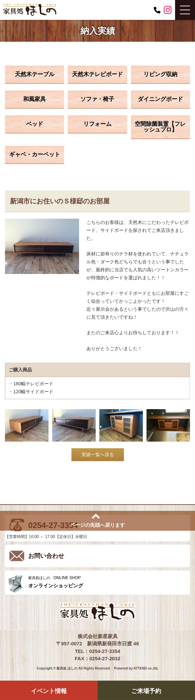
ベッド (34, 124)
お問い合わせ (46, 556)
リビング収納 (160, 74)
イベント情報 (49, 690)
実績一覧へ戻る (97, 454)
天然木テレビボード (97, 74)
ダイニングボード (160, 99)
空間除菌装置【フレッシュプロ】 (160, 127)
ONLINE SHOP (107, 581)
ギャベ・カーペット (34, 154)
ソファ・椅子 (97, 99)
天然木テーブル (34, 74)
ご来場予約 (146, 690)
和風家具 (34, 99)
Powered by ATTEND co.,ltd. (136, 668)
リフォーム (97, 124)
